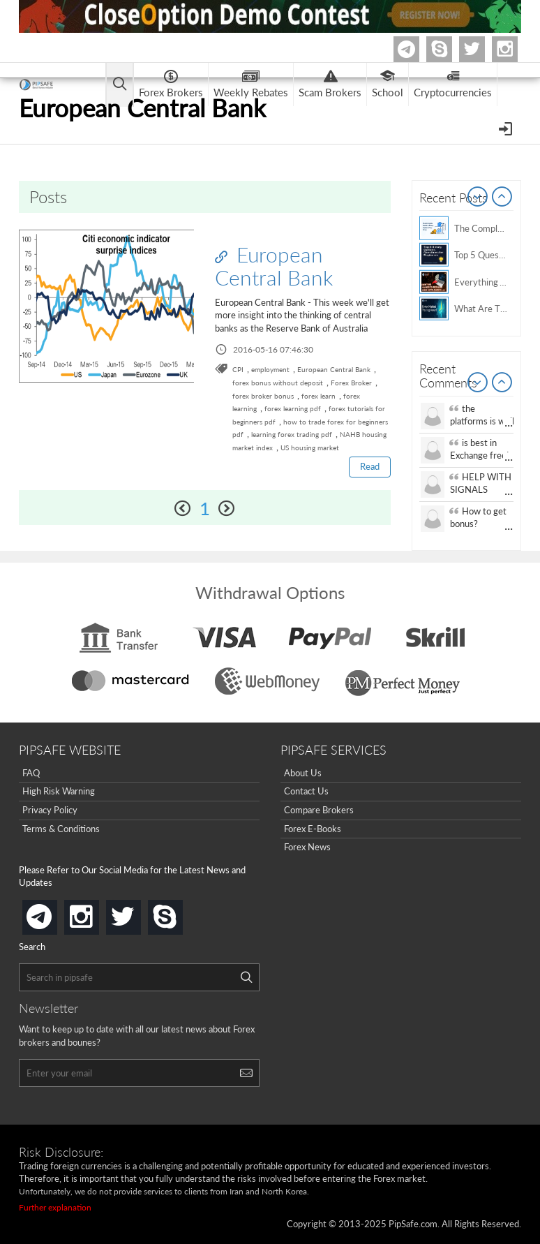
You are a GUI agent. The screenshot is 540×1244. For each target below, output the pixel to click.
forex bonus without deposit (277, 382)
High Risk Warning (58, 791)
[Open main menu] (119, 85)
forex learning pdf (292, 408)
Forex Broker (351, 382)
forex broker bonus (263, 396)
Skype (450, 49)
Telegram (417, 52)
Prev (478, 197)
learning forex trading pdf (291, 434)
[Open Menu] (507, 127)
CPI (237, 369)
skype (180, 912)
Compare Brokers (319, 809)
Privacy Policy (49, 809)
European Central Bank (274, 266)
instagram (96, 912)
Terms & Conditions (61, 828)
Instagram (515, 49)
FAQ (31, 772)
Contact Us (306, 791)
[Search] (246, 977)
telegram (54, 915)
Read (370, 466)
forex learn (318, 396)
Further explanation (55, 1207)
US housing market (309, 447)
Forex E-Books (312, 828)
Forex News (307, 846)
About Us (303, 772)
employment (270, 369)
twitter (483, 49)
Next (502, 197)
